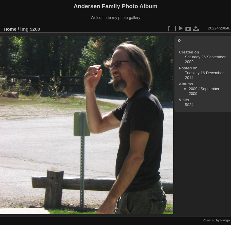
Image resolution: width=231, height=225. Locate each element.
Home (10, 29)
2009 (193, 89)
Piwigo (225, 220)
